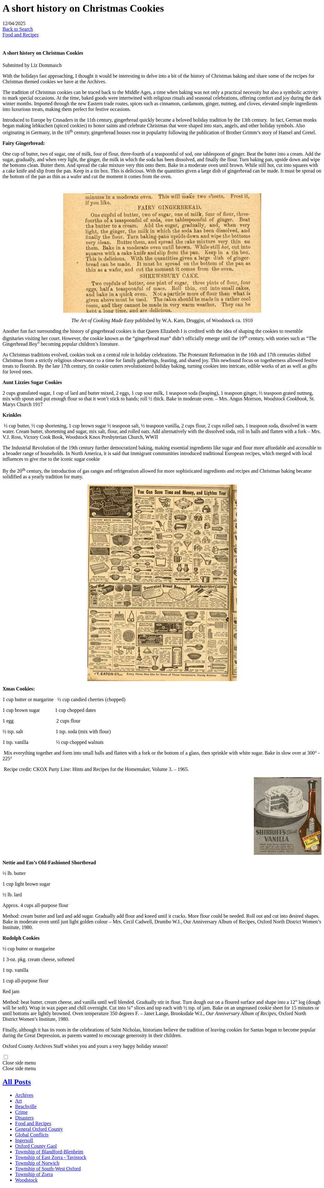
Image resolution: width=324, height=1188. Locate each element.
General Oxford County (39, 1129)
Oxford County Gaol (36, 1146)
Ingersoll (24, 1140)
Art (18, 1100)
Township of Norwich (37, 1163)
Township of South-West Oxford (48, 1168)
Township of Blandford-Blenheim (49, 1151)
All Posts (17, 1082)
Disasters (24, 1117)
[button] (162, 1063)
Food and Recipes (21, 34)
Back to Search (18, 29)
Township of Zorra (34, 1174)
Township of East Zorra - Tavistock (50, 1157)
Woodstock (26, 1180)
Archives (24, 1095)
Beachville (25, 1106)
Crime (21, 1112)
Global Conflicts (31, 1134)
